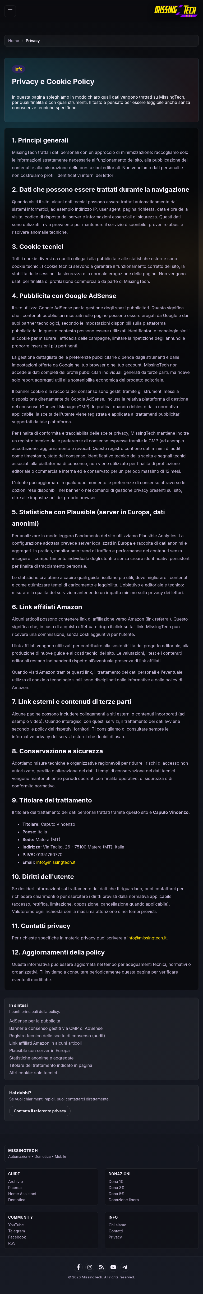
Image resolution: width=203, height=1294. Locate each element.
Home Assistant (22, 1193)
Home (13, 40)
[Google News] (89, 1267)
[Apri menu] (10, 11)
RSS (12, 1243)
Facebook (17, 1237)
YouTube (16, 1225)
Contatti (116, 1231)
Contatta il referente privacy (40, 1111)
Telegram (16, 1231)
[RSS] (101, 1267)
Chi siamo (117, 1225)
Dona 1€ (116, 1181)
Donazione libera (124, 1199)
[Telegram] (124, 1267)
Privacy (115, 1237)
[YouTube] (113, 1267)
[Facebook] (78, 1267)
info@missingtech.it (55, 862)
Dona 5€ (116, 1193)
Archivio (15, 1181)
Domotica (16, 1199)
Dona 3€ (116, 1187)
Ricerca (15, 1187)
